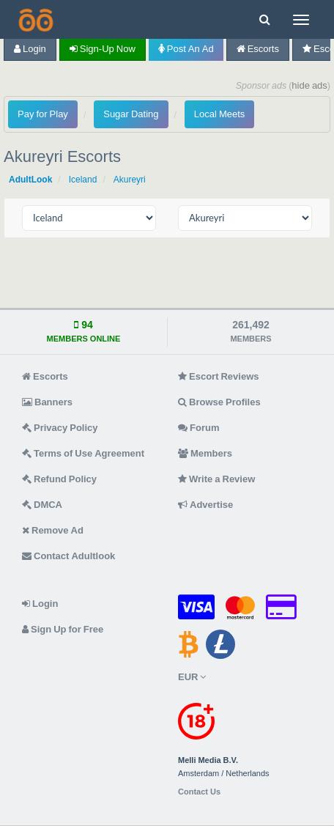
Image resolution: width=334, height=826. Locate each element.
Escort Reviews (218, 376)
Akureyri (130, 179)
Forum (198, 427)
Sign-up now (103, 49)
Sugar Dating (130, 114)
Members (205, 453)
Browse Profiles (219, 402)
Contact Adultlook (68, 556)
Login (30, 49)
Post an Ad (186, 49)
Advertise (205, 504)
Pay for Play (43, 114)
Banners (47, 402)
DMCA (42, 504)
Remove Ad (53, 530)
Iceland (83, 179)
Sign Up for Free (62, 629)
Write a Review (216, 479)
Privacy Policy (60, 427)
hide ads (309, 85)
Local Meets (219, 114)
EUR (192, 677)
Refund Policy (59, 479)
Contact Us (199, 792)
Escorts (258, 49)
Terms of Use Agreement (83, 453)
